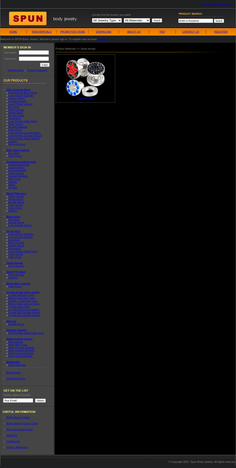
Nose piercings (17, 144)
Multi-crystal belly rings (21, 298)
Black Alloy (13, 216)
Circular (12, 187)
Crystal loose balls (19, 306)
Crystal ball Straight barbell (24, 315)
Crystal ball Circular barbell (24, 312)
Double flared (16, 115)
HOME (13, 31)
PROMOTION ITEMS (72, 31)
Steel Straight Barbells (21, 350)
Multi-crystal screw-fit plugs (24, 303)
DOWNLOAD (103, 31)
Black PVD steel (16, 193)
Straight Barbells (18, 127)
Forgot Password (37, 70)
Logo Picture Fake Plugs (22, 121)
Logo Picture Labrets (20, 104)
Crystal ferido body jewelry (23, 292)
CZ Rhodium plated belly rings (25, 332)
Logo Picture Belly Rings (22, 92)
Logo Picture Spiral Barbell (23, 138)
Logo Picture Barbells (20, 95)
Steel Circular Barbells (21, 347)
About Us (11, 435)
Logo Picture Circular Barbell (25, 135)
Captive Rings (16, 98)
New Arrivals (13, 372)
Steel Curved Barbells (21, 353)
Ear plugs (13, 106)
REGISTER (221, 31)
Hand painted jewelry (19, 338)
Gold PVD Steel (16, 271)
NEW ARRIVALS (41, 31)
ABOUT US (134, 31)
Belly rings (14, 179)
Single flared (15, 112)
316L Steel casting (17, 150)
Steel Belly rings (17, 344)
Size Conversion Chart (19, 429)
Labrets (12, 141)
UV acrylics (13, 231)
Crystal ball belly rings (21, 295)
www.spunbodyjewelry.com (218, 4)
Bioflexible (13, 362)
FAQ (162, 31)
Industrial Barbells (18, 164)
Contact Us (12, 441)
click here (102, 39)
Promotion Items (15, 378)
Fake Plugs (14, 129)
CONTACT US (190, 31)
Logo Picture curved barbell (24, 132)
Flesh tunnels (16, 109)
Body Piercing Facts (18, 417)
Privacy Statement (17, 447)
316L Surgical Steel (18, 89)
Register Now (16, 70)
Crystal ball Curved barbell (23, 309)
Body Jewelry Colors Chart (21, 423)
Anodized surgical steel (21, 161)
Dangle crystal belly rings (22, 301)
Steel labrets (15, 341)
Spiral (11, 184)
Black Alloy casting (18, 283)
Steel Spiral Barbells (20, 356)
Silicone (11, 321)
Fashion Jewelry (16, 330)
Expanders (14, 118)
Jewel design (14, 263)
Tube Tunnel (15, 124)
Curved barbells (17, 101)
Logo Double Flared (19, 225)
